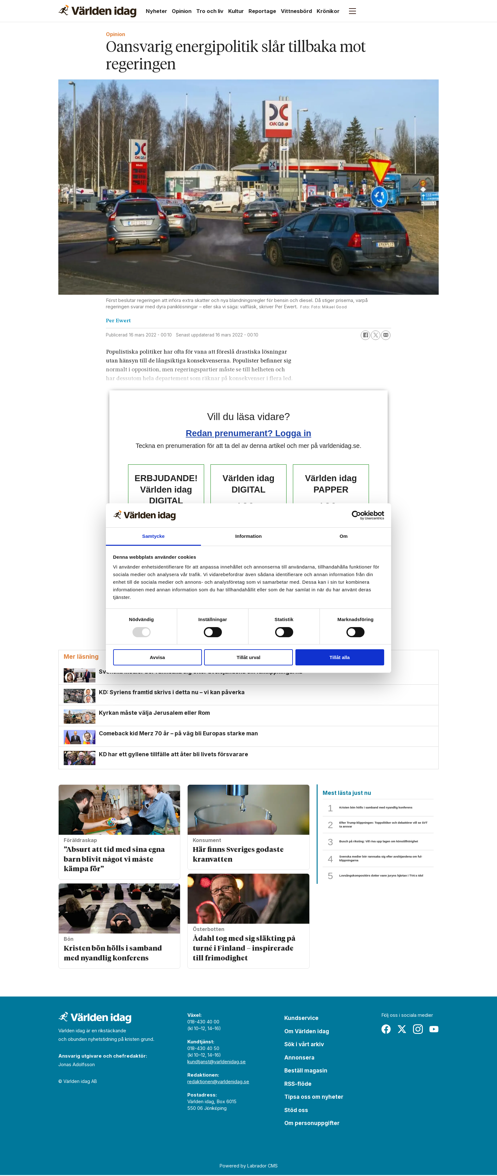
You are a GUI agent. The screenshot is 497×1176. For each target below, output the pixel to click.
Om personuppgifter (311, 1124)
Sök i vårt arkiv (304, 1045)
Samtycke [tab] (153, 536)
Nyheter (156, 11)
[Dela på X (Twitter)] (375, 335)
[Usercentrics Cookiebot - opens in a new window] (356, 515)
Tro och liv (209, 11)
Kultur (236, 11)
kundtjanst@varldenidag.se (216, 1063)
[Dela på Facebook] (365, 335)
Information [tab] (248, 536)
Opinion (181, 11)
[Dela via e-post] (385, 335)
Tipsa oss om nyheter (313, 1098)
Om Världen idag (306, 1032)
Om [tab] (343, 536)
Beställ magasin (305, 1071)
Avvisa (157, 657)
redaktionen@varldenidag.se (218, 1082)
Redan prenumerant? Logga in (248, 433)
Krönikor (328, 11)
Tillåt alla (340, 657)
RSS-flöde (298, 1084)
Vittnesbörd (296, 11)
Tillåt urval (249, 657)
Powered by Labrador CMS (249, 1166)
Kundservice (301, 1019)
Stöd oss (296, 1111)
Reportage (262, 11)
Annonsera (299, 1058)
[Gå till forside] (97, 11)
